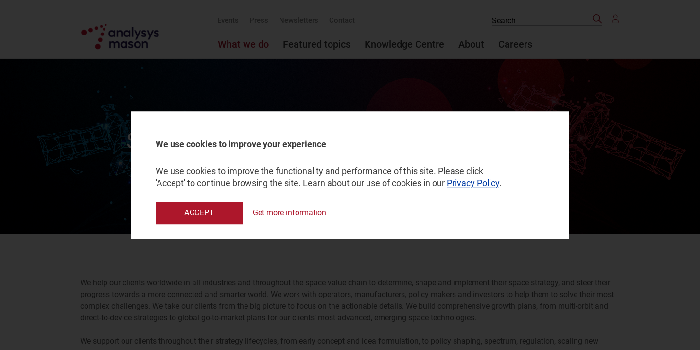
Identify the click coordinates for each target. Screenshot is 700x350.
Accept (199, 212)
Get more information (289, 212)
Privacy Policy (473, 183)
